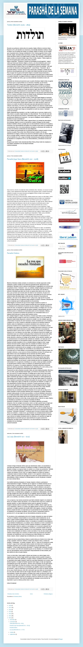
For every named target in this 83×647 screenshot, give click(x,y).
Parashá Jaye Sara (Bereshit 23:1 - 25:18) (22, 159)
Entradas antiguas (48, 594)
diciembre (12, 619)
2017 (10, 607)
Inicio (31, 594)
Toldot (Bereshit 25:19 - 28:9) (18, 25)
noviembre (12, 621)
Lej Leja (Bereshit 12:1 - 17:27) (18, 436)
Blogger (61, 639)
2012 (10, 615)
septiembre (13, 634)
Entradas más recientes (13, 594)
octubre (12, 632)
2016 (10, 609)
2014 (10, 611)
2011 (10, 617)
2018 (10, 605)
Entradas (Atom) (18, 596)
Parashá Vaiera (13, 253)
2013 (10, 613)
